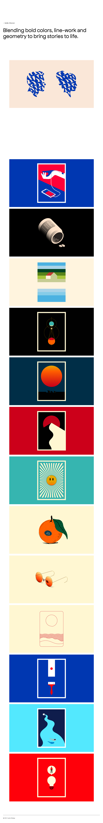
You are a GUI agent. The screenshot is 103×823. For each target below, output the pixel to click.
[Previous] (11, 133)
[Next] (91, 133)
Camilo (6, 23)
